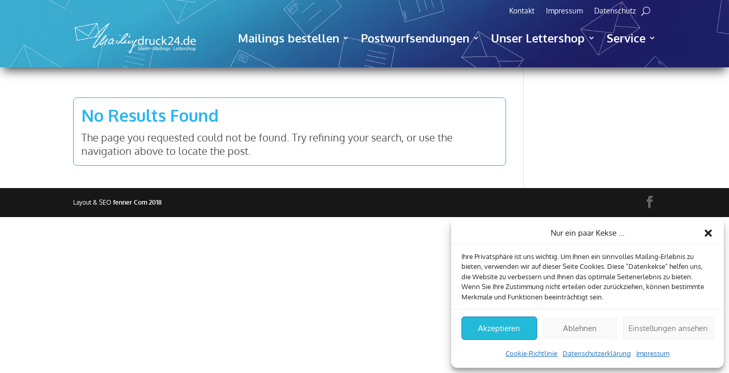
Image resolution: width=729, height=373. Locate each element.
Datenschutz (615, 11)
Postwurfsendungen (415, 38)
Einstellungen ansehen (668, 328)
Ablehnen (580, 328)
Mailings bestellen (288, 38)
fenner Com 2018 (137, 202)
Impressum (652, 353)
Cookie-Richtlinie (531, 353)
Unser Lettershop (538, 38)
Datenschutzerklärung (597, 353)
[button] (708, 233)
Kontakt (522, 11)
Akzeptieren (499, 328)
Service (626, 38)
